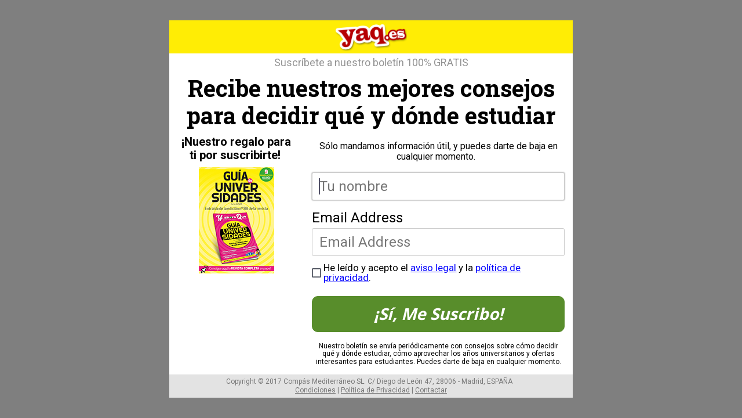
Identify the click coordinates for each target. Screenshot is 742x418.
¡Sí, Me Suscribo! (438, 313)
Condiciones (315, 390)
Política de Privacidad (375, 390)
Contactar (431, 390)
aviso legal (433, 267)
